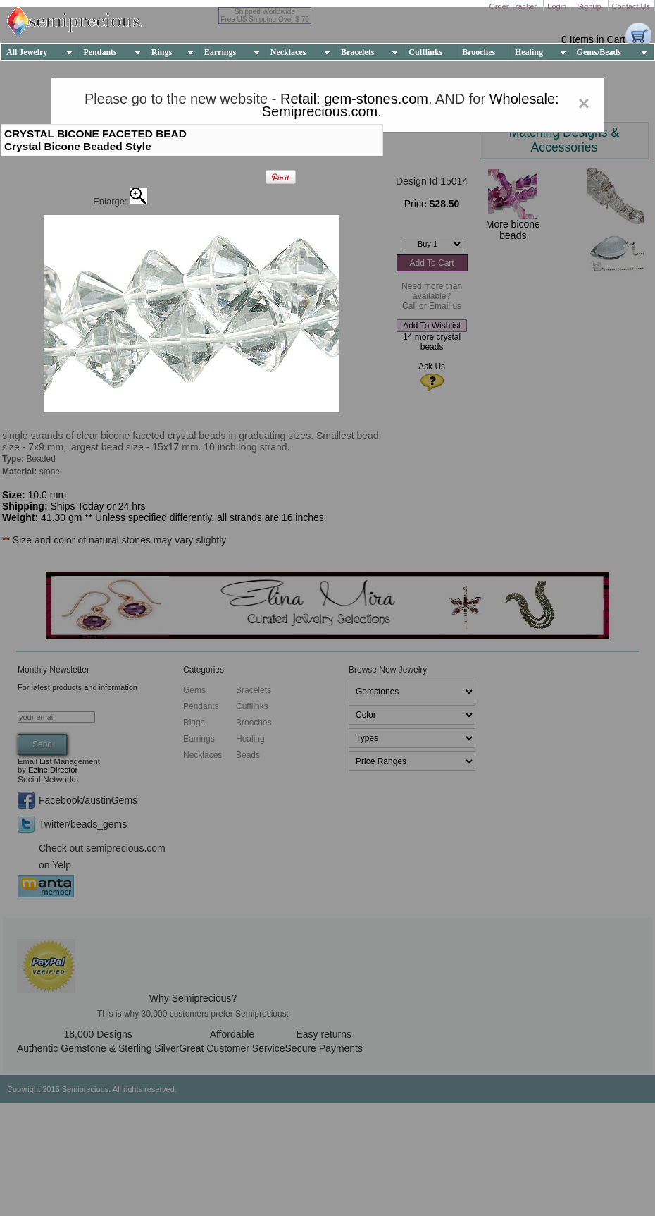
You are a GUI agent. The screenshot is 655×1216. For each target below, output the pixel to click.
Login (557, 6)
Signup (590, 6)
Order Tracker (514, 6)
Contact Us (631, 6)
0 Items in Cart (593, 39)
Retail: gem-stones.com (354, 98)
